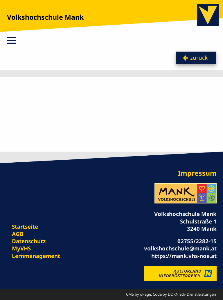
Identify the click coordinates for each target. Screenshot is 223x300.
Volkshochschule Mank (45, 17)
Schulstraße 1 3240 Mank (198, 225)
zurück (199, 57)
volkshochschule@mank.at (180, 248)
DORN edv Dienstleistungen (192, 294)
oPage (145, 294)
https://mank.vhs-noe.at (184, 256)
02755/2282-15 (197, 241)
